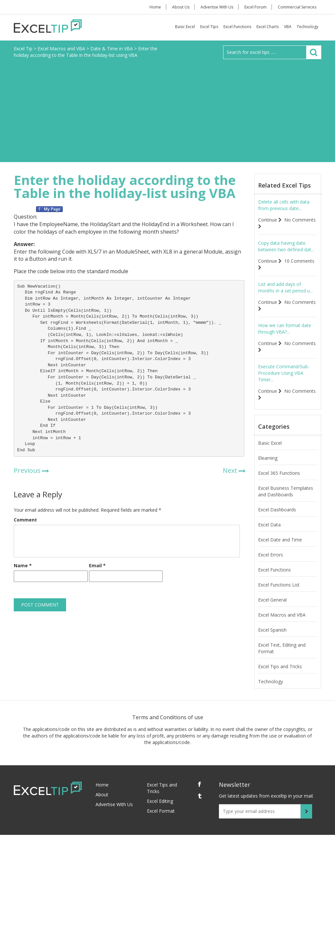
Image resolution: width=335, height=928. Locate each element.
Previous (27, 470)
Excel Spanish (272, 630)
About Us (180, 7)
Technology (307, 26)
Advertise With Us (217, 7)
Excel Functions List (279, 585)
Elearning (267, 458)
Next (230, 470)
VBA (287, 26)
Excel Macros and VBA (282, 615)
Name (23, 565)
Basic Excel (185, 26)
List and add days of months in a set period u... (285, 287)
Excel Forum (255, 7)
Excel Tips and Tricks (280, 666)
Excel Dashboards (277, 509)
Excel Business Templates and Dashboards (285, 491)
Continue (270, 220)
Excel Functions (237, 26)
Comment (25, 520)
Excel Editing (160, 801)
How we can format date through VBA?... (284, 328)
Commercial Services (297, 7)
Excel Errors (270, 555)
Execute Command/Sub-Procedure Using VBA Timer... (283, 373)
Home (155, 7)
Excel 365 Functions (279, 473)
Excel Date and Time (280, 540)
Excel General (272, 600)
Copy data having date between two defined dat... (286, 246)
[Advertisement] (167, 108)
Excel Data (269, 525)
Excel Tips (209, 26)
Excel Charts (267, 26)
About (102, 794)
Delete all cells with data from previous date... (283, 205)
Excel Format (161, 811)
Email (97, 565)
